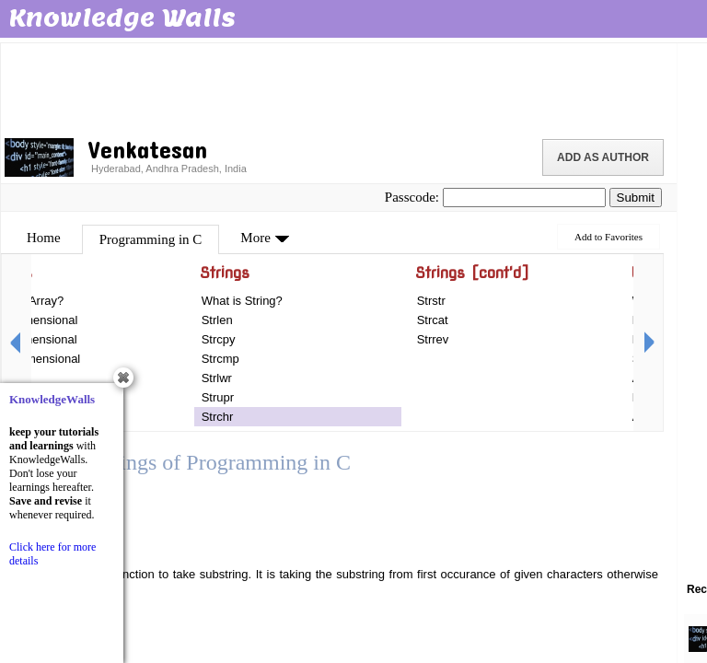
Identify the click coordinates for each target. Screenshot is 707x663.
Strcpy (219, 339)
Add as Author (603, 157)
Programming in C (151, 239)
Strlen (217, 320)
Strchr (218, 417)
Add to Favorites (608, 236)
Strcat (432, 320)
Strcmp (220, 359)
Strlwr (217, 378)
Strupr (218, 397)
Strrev (433, 339)
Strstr (431, 301)
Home (44, 237)
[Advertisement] (339, 87)
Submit (636, 197)
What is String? (242, 301)
